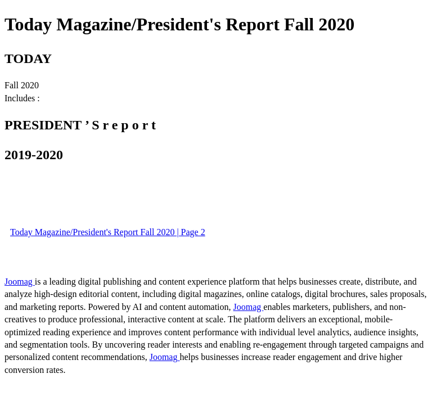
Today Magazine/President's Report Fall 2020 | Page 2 (107, 232)
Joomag (19, 281)
